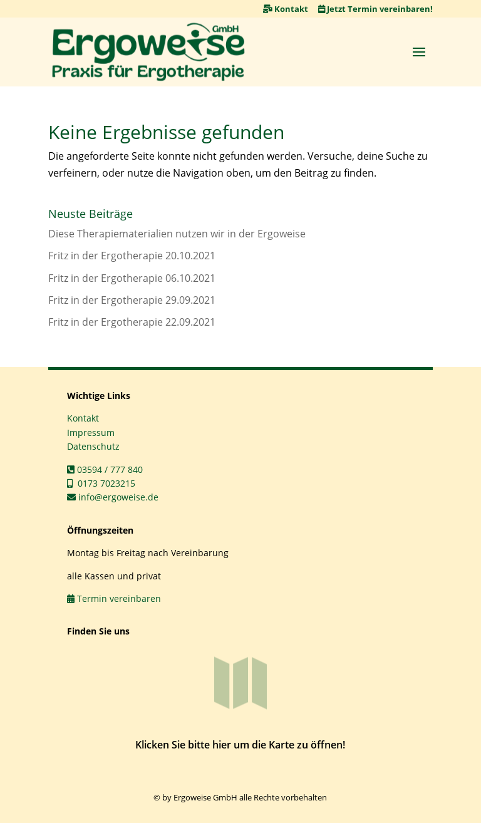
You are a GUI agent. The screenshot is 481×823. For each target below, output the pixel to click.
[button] (419, 51)
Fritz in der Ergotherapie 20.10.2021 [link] (131, 255)
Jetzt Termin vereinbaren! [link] (375, 8)
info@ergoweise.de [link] (112, 497)
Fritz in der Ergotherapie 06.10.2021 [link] (131, 278)
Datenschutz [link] (93, 446)
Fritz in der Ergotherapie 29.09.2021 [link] (131, 300)
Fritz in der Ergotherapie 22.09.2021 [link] (131, 322)
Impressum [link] (91, 432)
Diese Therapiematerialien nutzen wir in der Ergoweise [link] (177, 234)
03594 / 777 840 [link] (105, 469)
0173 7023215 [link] (101, 483)
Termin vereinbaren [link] (114, 598)
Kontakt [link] (285, 8)
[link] (148, 52)
